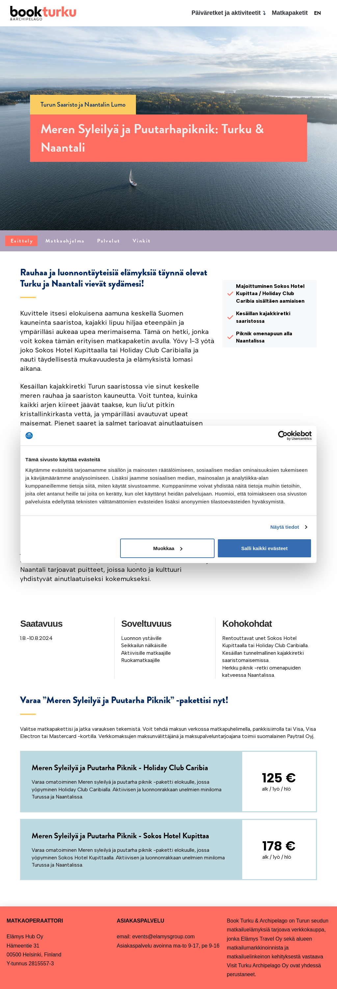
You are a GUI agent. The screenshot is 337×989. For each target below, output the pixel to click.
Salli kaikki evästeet (264, 548)
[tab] (21, 241)
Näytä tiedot (285, 527)
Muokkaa (167, 548)
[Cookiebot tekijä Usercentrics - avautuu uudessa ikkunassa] (283, 436)
